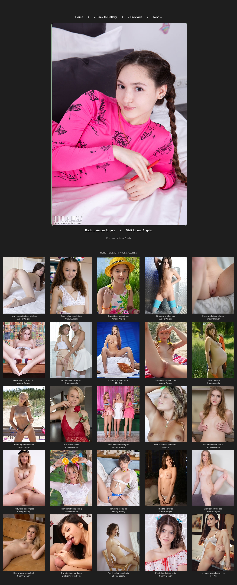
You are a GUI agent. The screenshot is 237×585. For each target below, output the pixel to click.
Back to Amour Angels (100, 230)
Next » (157, 17)
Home (79, 17)
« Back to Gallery (105, 17)
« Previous (135, 17)
